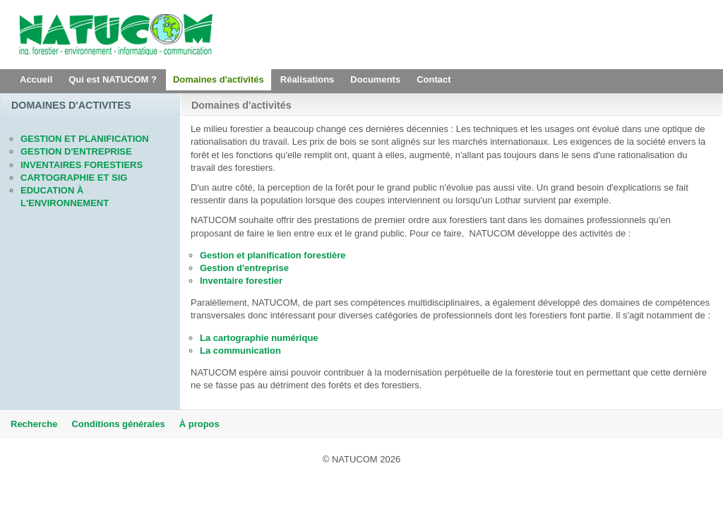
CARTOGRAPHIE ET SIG (73, 177)
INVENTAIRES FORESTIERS (81, 165)
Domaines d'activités (218, 79)
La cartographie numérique (259, 338)
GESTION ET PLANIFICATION (84, 138)
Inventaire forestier (241, 280)
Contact (433, 79)
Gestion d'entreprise (244, 268)
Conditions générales (118, 424)
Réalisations (307, 79)
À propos (199, 424)
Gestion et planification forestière (273, 255)
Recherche (34, 424)
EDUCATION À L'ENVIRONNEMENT (64, 196)
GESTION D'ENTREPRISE (76, 151)
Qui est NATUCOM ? (112, 79)
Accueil (36, 79)
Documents (375, 79)
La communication (240, 350)
